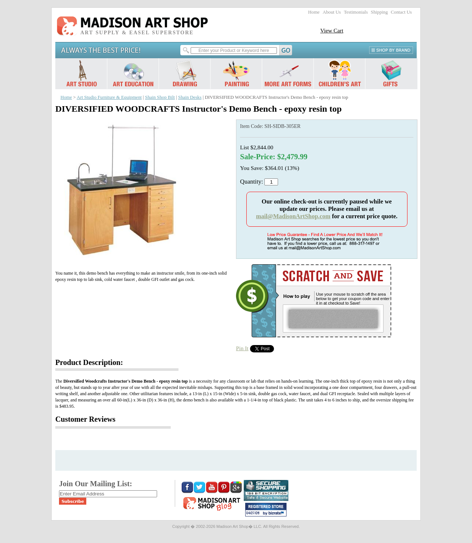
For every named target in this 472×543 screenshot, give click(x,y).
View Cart (331, 30)
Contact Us (401, 12)
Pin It (242, 348)
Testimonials (356, 12)
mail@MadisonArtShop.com (293, 216)
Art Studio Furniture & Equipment (109, 97)
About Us (332, 12)
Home (314, 12)
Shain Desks (189, 97)
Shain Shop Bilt (160, 97)
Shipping (379, 12)
